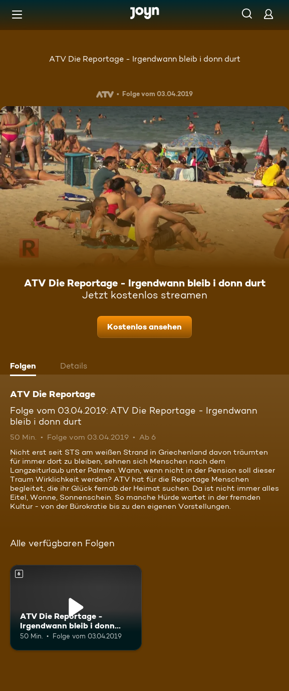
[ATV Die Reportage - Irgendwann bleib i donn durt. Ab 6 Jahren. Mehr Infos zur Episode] (76, 607)
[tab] (25, 367)
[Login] (268, 14)
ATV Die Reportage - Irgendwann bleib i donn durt (144, 59)
